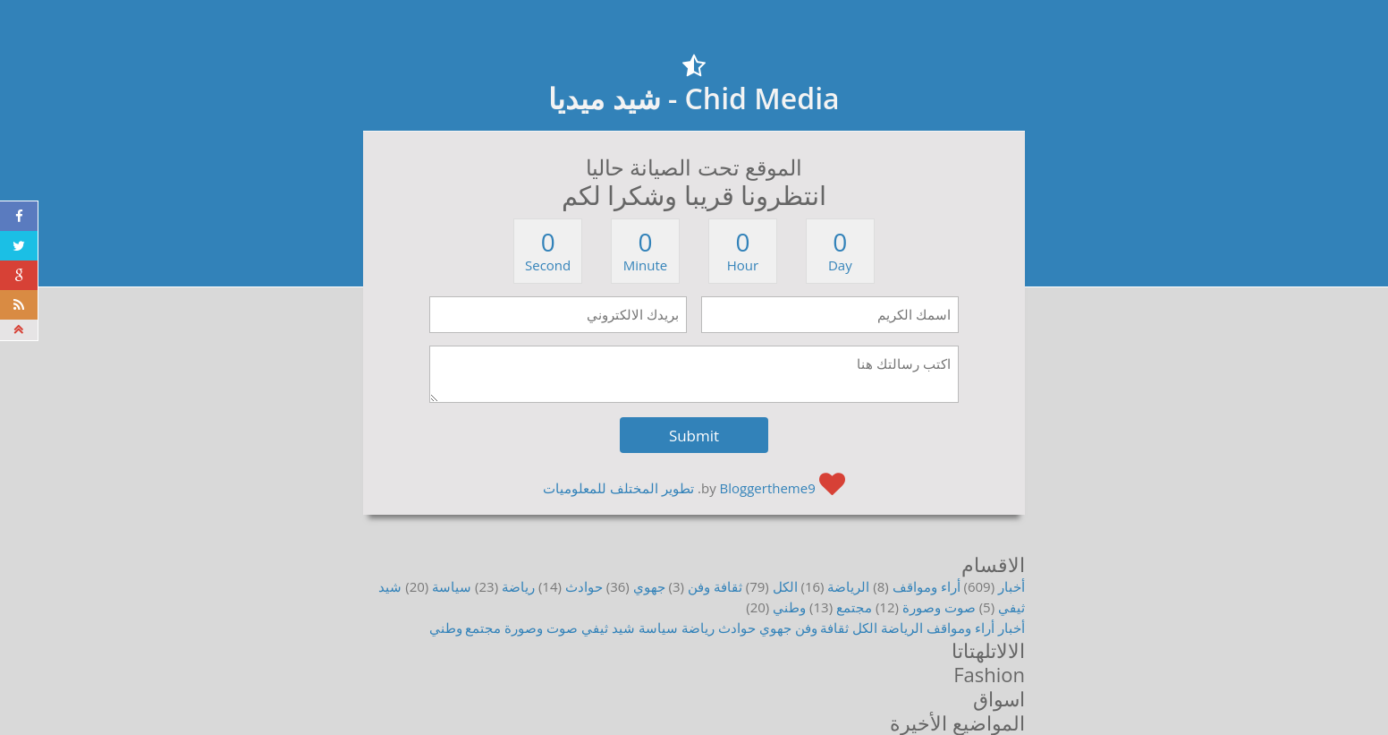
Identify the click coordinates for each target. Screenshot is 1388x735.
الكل (785, 586)
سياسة (451, 586)
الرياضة (848, 586)
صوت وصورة (939, 607)
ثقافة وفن (715, 586)
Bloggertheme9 (768, 488)
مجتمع (854, 607)
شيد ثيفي (608, 628)
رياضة (518, 586)
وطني (789, 607)
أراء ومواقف (927, 586)
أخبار (1011, 586)
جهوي (649, 586)
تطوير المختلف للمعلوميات (618, 488)
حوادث (584, 586)
